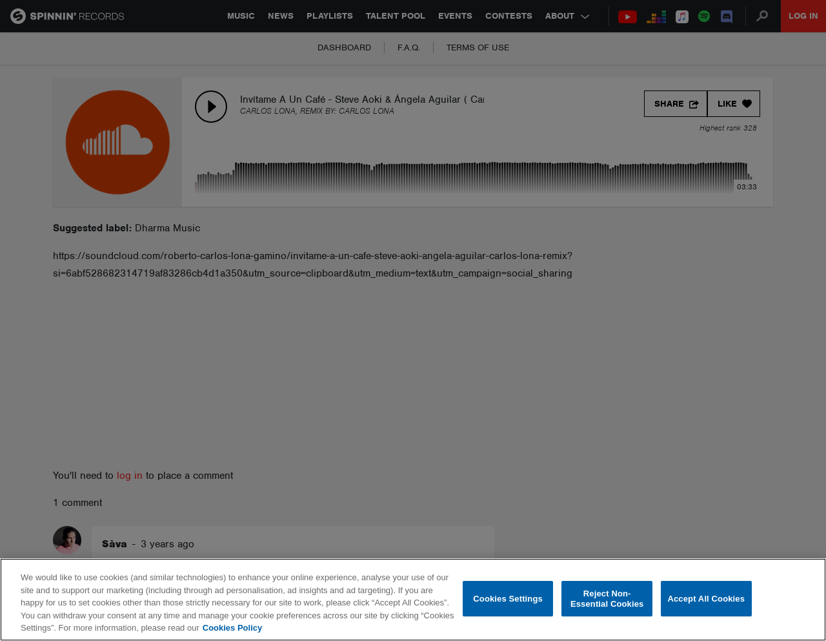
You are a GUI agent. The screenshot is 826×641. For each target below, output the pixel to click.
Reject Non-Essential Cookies (606, 599)
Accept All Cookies (706, 599)
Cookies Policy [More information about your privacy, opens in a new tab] (232, 628)
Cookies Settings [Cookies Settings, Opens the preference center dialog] (508, 599)
